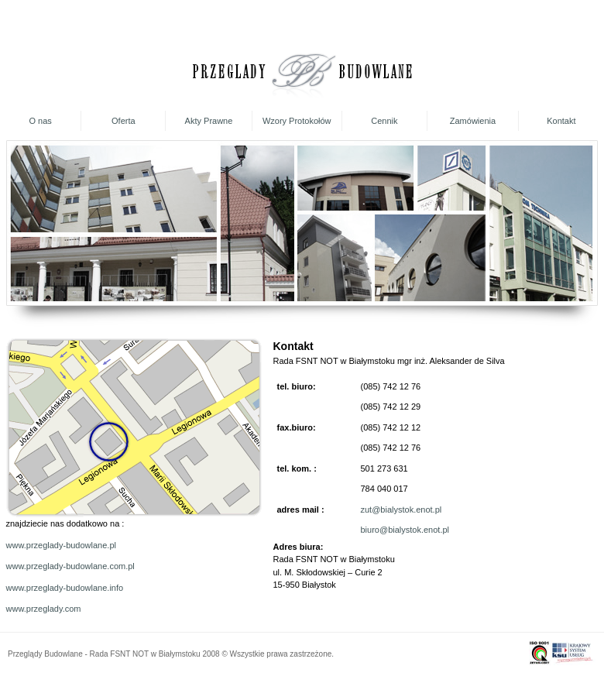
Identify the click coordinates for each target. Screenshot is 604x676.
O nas (40, 120)
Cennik (384, 120)
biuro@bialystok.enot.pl (405, 529)
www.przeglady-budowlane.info (65, 587)
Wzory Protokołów (297, 120)
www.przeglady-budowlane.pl (61, 545)
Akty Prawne (209, 120)
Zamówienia (473, 120)
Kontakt (561, 120)
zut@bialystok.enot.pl (401, 509)
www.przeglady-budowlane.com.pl (70, 566)
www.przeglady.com (43, 608)
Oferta (124, 120)
